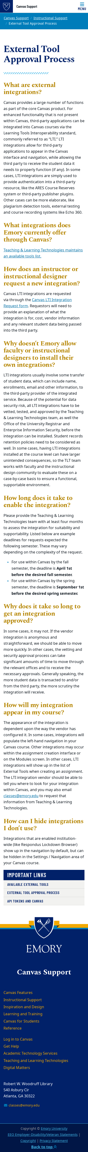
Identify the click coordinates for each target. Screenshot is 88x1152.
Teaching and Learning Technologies (36, 1061)
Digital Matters (17, 1068)
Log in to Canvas (18, 1039)
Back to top (44, 1146)
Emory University (54, 1128)
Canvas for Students (21, 1021)
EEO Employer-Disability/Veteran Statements (43, 1134)
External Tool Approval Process (33, 892)
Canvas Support (26, 6)
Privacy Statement (54, 1140)
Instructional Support (50, 18)
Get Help (11, 1046)
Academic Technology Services (30, 1053)
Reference (13, 1028)
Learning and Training (23, 1014)
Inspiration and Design (24, 1007)
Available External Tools (28, 884)
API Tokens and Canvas (25, 901)
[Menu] (82, 6)
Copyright (28, 1140)
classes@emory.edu (21, 796)
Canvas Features (18, 993)
